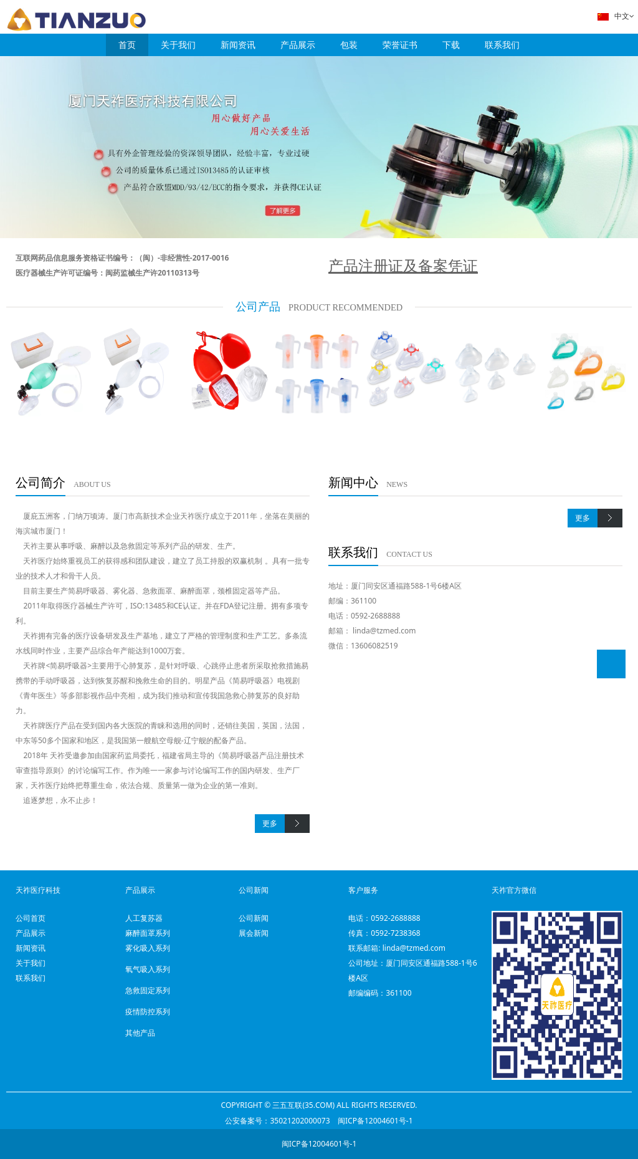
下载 (451, 44)
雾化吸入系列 (147, 948)
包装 (349, 44)
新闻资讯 (238, 44)
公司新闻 (254, 918)
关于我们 (178, 44)
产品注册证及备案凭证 (403, 265)
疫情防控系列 (147, 1011)
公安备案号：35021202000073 (277, 1120)
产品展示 (297, 44)
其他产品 (140, 1032)
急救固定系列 (147, 990)
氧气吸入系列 (147, 969)
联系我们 (502, 44)
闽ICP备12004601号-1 (375, 1120)
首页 (127, 44)
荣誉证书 (400, 44)
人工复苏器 (144, 918)
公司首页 (30, 918)
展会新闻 (254, 933)
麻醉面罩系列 (147, 933)
